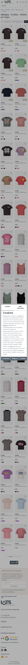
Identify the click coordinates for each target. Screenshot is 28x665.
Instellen (23, 358)
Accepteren (5, 358)
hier (11, 346)
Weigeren (15, 358)
